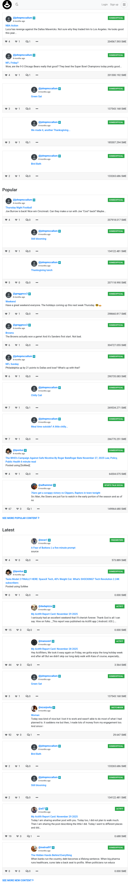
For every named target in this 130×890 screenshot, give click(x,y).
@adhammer (45, 485)
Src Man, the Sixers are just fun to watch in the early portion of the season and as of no (76, 498)
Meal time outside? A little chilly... (49, 426)
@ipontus (18, 450)
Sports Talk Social (113, 485)
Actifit (119, 606)
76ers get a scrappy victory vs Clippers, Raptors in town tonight (65, 492)
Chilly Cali (36, 395)
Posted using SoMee (17, 586)
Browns (10, 332)
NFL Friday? (12, 62)
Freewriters (117, 540)
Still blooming (38, 238)
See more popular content (21, 518)
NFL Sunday (12, 364)
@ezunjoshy (45, 707)
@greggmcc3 (20, 293)
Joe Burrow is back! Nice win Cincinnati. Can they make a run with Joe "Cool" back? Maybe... (56, 211)
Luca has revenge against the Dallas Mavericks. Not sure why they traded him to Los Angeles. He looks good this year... (65, 31)
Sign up (114, 4)
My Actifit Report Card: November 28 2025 (54, 648)
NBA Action (12, 25)
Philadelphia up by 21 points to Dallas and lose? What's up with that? (43, 367)
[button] (124, 4)
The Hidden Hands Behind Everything (51, 855)
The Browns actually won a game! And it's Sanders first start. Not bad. (44, 336)
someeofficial (116, 18)
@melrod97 (45, 847)
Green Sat (36, 96)
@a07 (41, 808)
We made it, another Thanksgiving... (50, 130)
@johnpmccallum (23, 17)
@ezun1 (43, 539)
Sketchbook (117, 707)
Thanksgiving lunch (41, 270)
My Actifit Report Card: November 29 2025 (54, 614)
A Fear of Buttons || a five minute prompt (53, 547)
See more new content (18, 880)
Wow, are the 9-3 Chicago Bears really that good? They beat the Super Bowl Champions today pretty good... (64, 66)
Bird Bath (36, 163)
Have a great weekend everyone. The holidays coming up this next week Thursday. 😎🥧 (54, 305)
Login (105, 4)
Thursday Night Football (19, 207)
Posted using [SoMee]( (18, 465)
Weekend (11, 301)
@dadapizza (45, 606)
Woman (35, 715)
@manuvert (45, 641)
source (34, 551)
